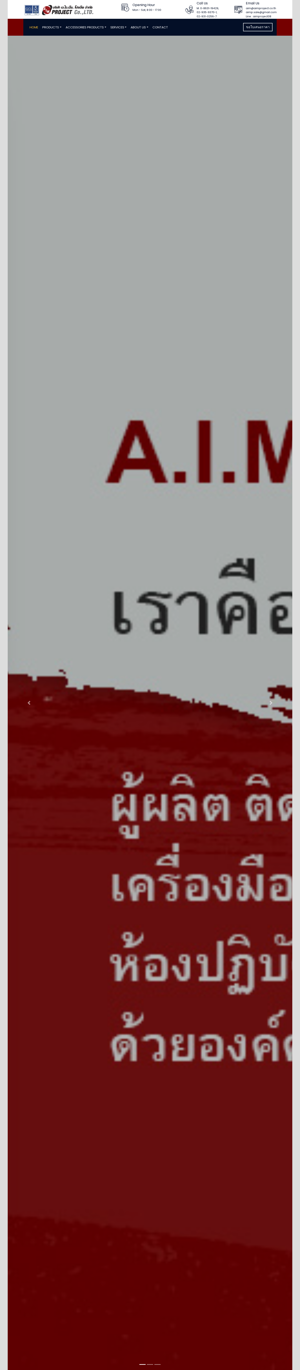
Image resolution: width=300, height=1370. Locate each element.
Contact (160, 27)
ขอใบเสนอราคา (258, 27)
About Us (138, 27)
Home (34, 27)
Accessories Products (85, 27)
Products (50, 27)
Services (117, 27)
